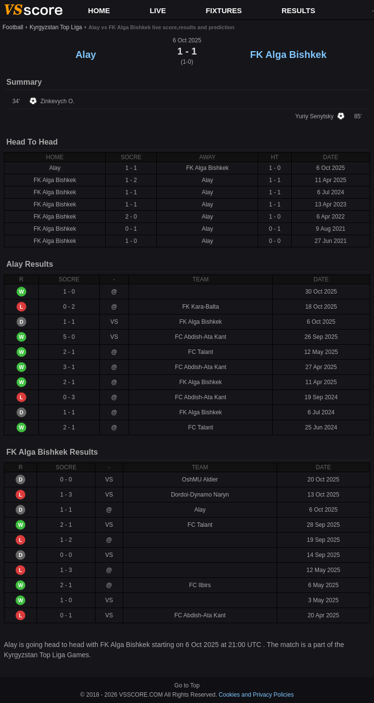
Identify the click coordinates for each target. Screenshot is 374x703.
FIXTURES (224, 10)
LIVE (158, 10)
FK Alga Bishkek (288, 54)
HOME (99, 10)
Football (12, 27)
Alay (85, 54)
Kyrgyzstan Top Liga (56, 27)
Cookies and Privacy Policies (256, 694)
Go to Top (187, 685)
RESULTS (298, 10)
